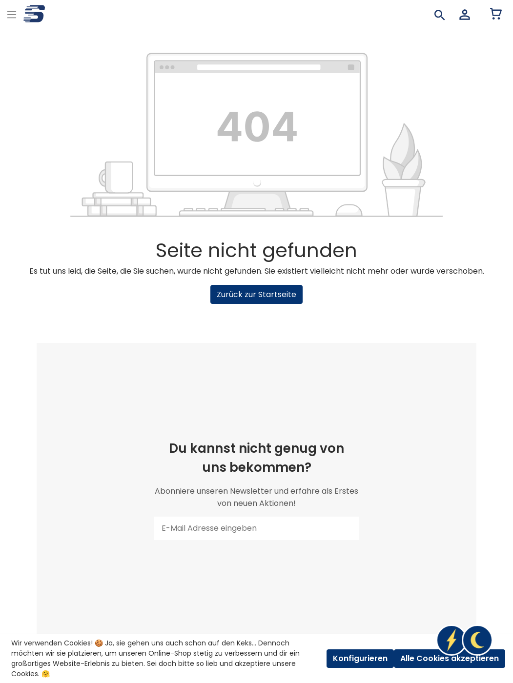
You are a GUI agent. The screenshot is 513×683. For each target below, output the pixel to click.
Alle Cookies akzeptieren (449, 658)
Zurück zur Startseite (256, 294)
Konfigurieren (360, 658)
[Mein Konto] (465, 14)
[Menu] (11, 13)
